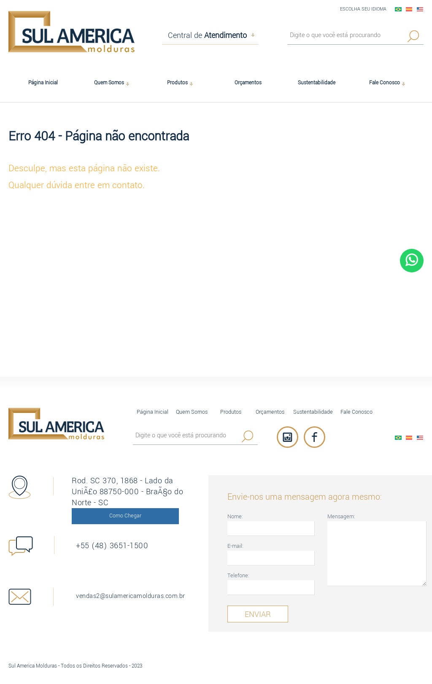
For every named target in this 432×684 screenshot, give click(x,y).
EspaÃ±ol (409, 9)
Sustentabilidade (313, 412)
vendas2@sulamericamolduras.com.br (130, 596)
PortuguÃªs (398, 9)
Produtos (230, 412)
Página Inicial (152, 412)
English (420, 9)
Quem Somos (192, 412)
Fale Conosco (356, 412)
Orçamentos (270, 412)
